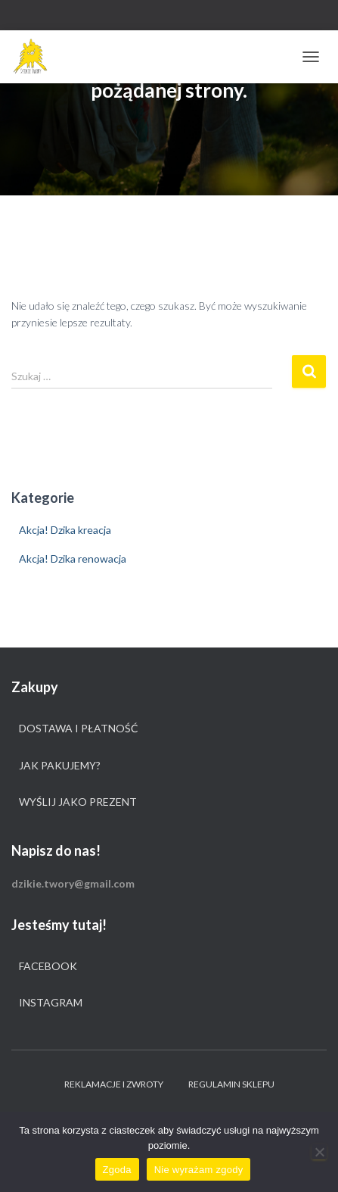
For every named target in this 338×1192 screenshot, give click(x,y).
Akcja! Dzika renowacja (72, 558)
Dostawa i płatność (78, 728)
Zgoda (117, 1169)
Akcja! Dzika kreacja (65, 529)
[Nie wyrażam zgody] (319, 1151)
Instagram (50, 1002)
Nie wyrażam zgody (198, 1169)
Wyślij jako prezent (78, 801)
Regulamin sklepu (231, 1084)
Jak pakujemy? (60, 765)
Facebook (48, 966)
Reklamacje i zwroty (113, 1084)
